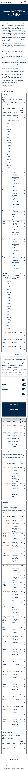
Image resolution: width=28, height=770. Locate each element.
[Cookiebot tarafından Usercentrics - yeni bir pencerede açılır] (16, 354)
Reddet (14, 414)
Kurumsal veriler (7, 768)
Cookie (22, 768)
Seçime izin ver (14, 409)
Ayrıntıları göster (18, 400)
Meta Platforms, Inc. (9, 522)
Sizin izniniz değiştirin (6, 87)
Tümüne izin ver (14, 404)
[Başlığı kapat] (25, 354)
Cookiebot (22, 90)
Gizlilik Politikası (15, 768)
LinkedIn (9, 332)
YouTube (9, 533)
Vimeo (8, 171)
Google (8, 210)
